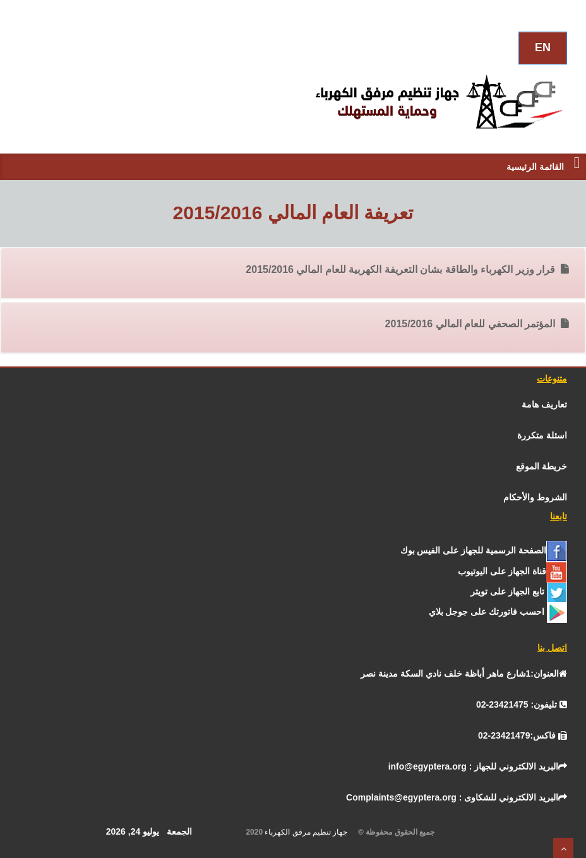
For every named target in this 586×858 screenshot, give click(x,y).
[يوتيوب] (512, 571)
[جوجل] (498, 612)
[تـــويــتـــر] (518, 591)
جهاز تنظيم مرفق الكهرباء (310, 832)
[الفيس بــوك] (483, 550)
